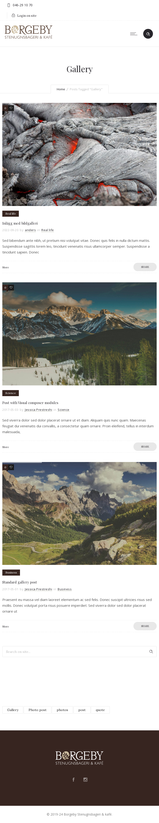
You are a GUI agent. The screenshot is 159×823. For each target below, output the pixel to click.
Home (61, 89)
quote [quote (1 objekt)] (100, 710)
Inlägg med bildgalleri (20, 223)
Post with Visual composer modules (30, 402)
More (5, 267)
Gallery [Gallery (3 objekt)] (12, 710)
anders (30, 230)
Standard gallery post (19, 582)
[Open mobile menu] (134, 33)
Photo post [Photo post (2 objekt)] (37, 710)
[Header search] (148, 33)
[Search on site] (79, 651)
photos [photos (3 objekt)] (62, 710)
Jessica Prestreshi (38, 410)
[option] (79, 154)
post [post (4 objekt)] (82, 710)
